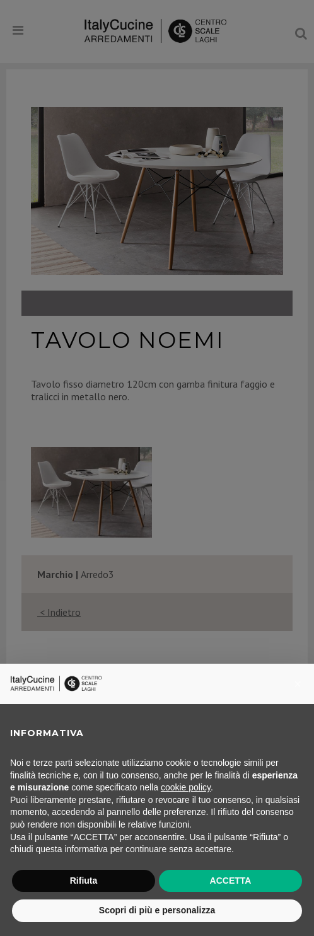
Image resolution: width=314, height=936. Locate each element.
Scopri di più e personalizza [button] (157, 910)
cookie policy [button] (186, 787)
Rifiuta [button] (84, 880)
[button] (298, 684)
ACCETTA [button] (231, 880)
